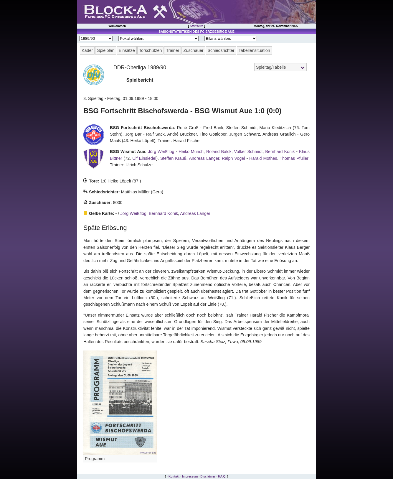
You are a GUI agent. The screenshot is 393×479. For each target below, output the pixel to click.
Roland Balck (219, 151)
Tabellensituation (254, 50)
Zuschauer (193, 50)
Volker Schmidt (248, 151)
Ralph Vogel (233, 158)
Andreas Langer (204, 158)
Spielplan (105, 50)
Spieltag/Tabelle (271, 67)
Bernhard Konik (280, 151)
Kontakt (174, 476)
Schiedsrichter (220, 50)
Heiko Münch (191, 151)
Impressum (190, 476)
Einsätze (127, 50)
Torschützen (150, 50)
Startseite (196, 26)
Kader (87, 50)
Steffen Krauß (173, 158)
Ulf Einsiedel (144, 158)
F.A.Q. (222, 476)
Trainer (172, 50)
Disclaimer (207, 476)
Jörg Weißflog (161, 151)
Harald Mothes (263, 158)
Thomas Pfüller (294, 158)
